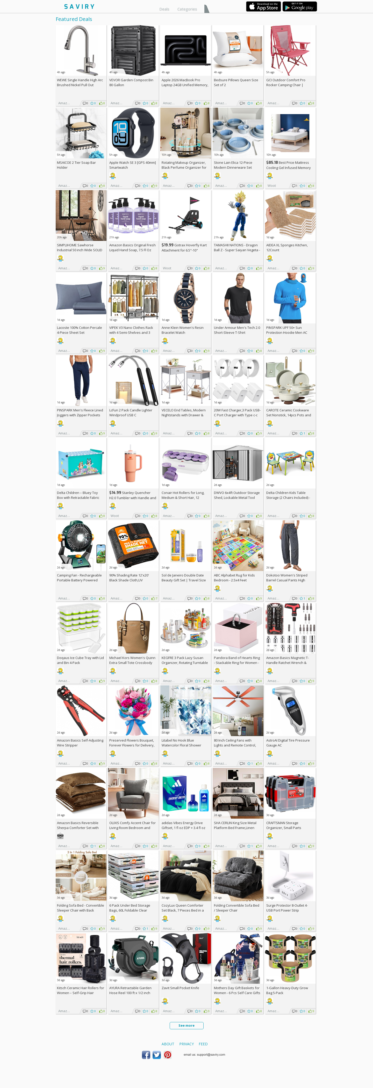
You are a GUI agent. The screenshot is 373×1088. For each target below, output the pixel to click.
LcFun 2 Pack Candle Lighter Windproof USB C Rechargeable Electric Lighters (132, 415)
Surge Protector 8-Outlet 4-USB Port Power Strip (287, 908)
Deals (164, 8)
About (168, 1043)
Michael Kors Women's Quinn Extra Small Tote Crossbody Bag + (132, 662)
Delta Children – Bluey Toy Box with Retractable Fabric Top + (78, 497)
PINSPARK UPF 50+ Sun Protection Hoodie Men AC (286, 330)
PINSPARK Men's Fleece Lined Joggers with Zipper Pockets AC (80, 415)
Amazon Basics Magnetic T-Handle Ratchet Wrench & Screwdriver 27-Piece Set (287, 662)
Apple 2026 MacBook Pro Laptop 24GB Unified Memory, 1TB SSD (185, 85)
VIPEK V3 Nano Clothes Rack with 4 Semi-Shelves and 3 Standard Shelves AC (131, 332)
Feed (203, 1043)
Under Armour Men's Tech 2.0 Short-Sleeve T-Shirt (237, 330)
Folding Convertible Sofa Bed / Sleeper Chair (236, 908)
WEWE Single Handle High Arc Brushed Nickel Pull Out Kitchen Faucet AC (80, 85)
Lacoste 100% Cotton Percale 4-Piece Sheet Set (79, 330)
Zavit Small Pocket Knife (180, 988)
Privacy (186, 1043)
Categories (187, 8)
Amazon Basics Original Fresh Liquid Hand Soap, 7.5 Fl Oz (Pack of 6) (132, 250)
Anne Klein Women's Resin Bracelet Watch (183, 330)
